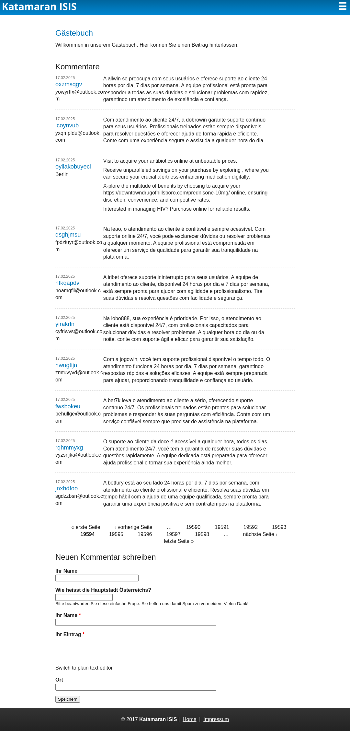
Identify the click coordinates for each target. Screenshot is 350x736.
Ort (59, 684)
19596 (145, 534)
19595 (116, 534)
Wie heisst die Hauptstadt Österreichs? (103, 590)
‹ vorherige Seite (133, 527)
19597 (173, 534)
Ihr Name (66, 571)
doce (163, 441)
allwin (114, 78)
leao (116, 229)
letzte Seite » (179, 541)
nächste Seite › (260, 534)
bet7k (114, 400)
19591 (222, 527)
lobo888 (120, 318)
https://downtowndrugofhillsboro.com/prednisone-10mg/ (166, 192)
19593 (279, 527)
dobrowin (196, 120)
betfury (116, 482)
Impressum (216, 724)
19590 (193, 527)
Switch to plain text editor (84, 672)
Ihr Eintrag (70, 634)
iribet (113, 277)
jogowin (128, 359)
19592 (250, 527)
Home (189, 724)
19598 (202, 534)
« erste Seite (85, 527)
